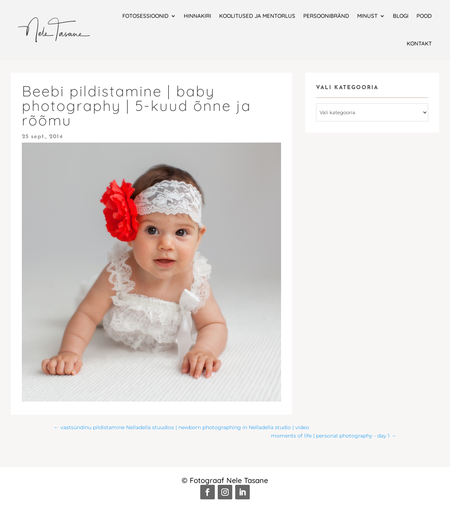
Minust (367, 15)
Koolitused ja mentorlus (257, 15)
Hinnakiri (197, 15)
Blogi (400, 15)
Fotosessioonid (145, 15)
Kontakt (419, 43)
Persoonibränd (326, 15)
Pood (424, 15)
